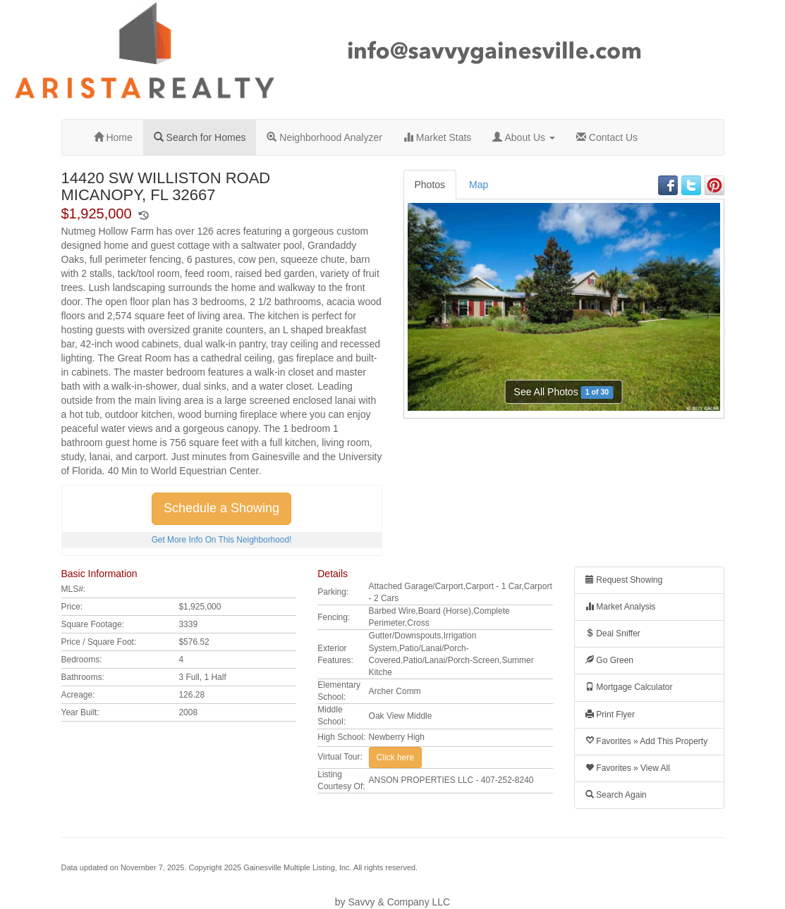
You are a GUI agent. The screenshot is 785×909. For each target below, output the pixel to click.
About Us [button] (523, 137)
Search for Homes (200, 137)
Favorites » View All (627, 768)
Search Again (616, 795)
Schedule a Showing (221, 508)
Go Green (609, 660)
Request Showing (623, 580)
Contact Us (607, 137)
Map (478, 184)
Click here (395, 757)
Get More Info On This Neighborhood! (222, 540)
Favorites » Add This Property (646, 741)
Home (113, 137)
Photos (430, 184)
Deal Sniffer (612, 633)
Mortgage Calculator (628, 687)
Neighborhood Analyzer (324, 137)
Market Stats (437, 137)
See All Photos (564, 392)
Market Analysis (620, 607)
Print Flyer (610, 714)
